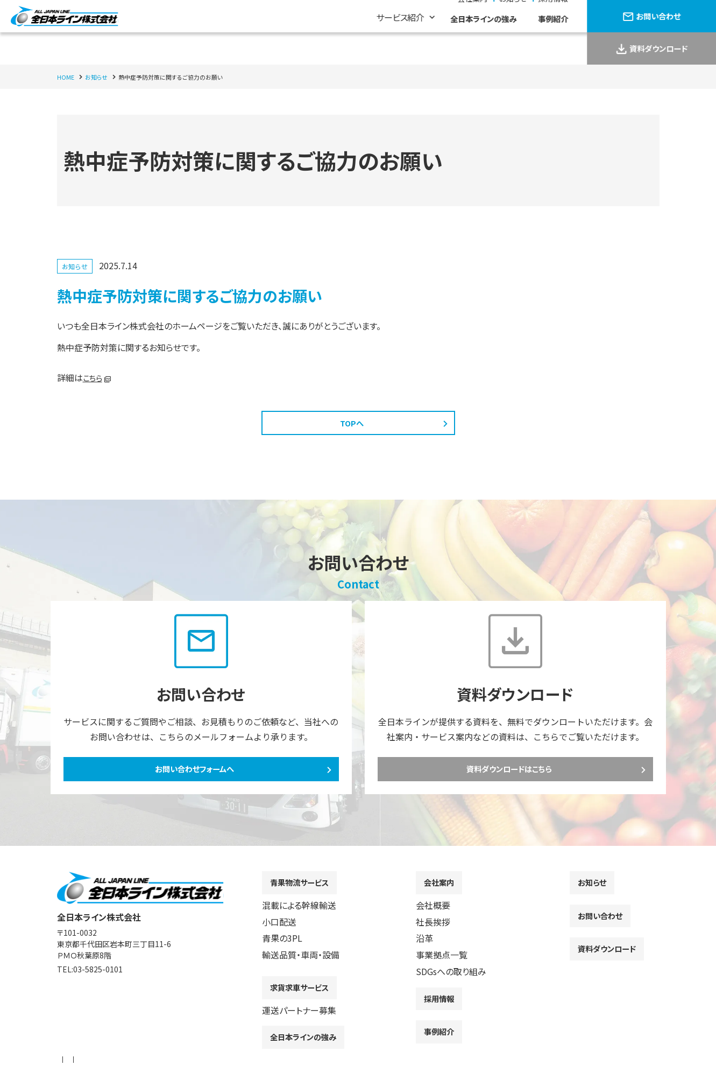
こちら (94, 377)
